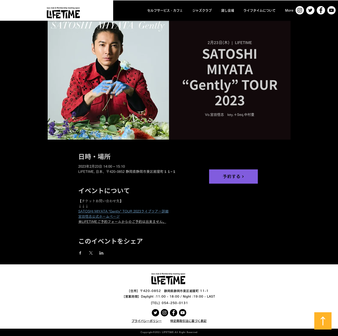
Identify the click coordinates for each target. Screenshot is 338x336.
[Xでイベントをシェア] (91, 253)
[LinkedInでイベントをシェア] (101, 253)
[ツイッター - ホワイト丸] (310, 10)
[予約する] (233, 176)
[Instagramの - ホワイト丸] (300, 10)
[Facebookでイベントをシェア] (80, 253)
